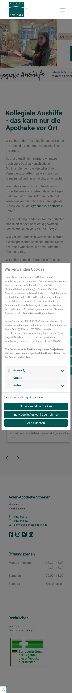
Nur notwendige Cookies (36, 406)
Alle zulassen (36, 423)
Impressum (36, 397)
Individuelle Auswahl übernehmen (36, 414)
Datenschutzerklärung (16, 397)
